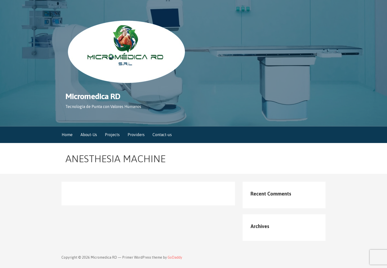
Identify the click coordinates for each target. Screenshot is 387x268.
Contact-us (162, 134)
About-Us (88, 134)
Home (67, 134)
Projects (112, 134)
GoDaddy (175, 257)
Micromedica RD (92, 96)
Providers (136, 134)
